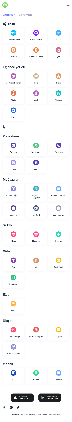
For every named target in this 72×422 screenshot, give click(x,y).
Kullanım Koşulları (54, 414)
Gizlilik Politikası (42, 414)
